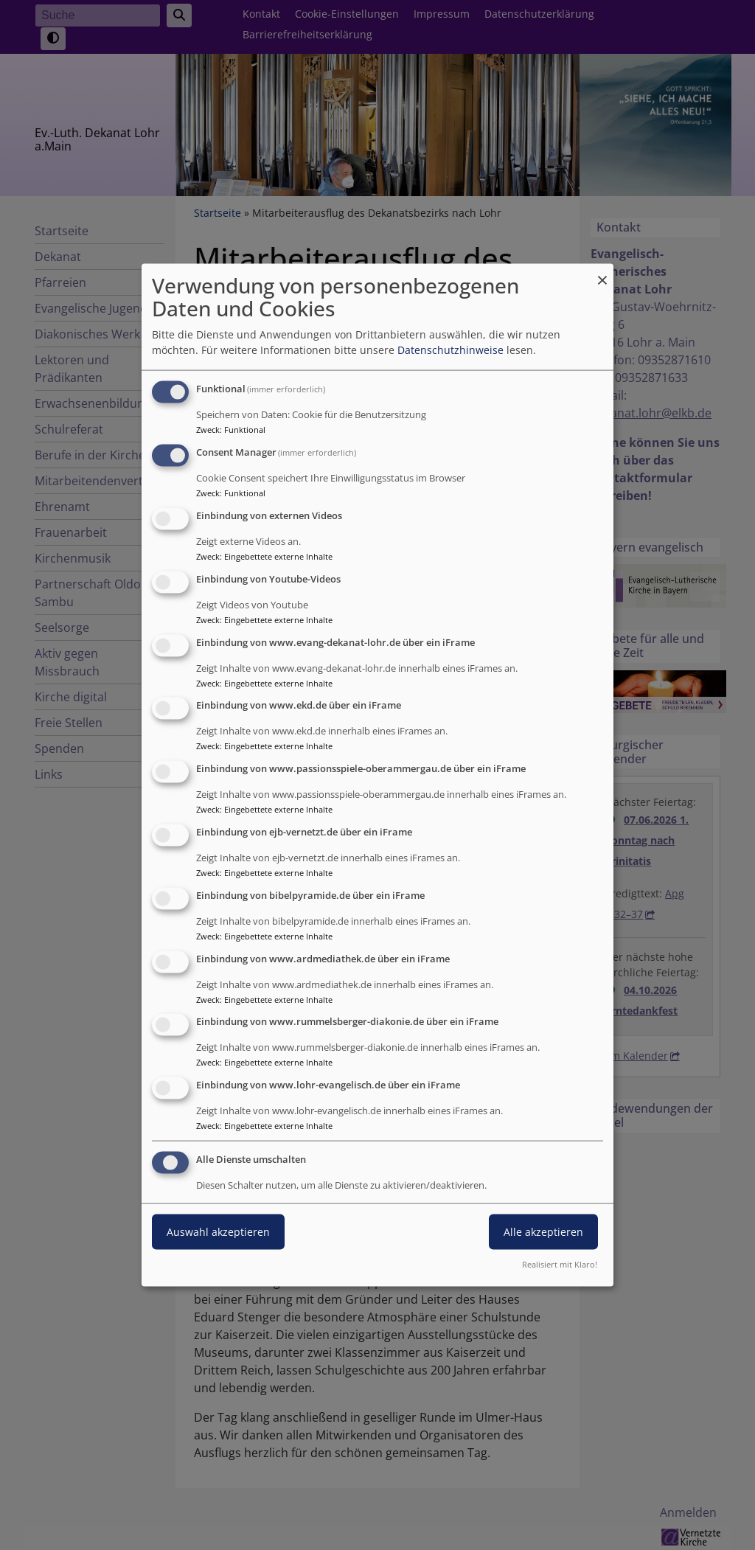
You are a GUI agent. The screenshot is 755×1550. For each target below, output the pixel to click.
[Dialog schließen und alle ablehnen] (602, 273)
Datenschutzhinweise (450, 350)
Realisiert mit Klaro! (559, 1263)
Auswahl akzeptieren (218, 1232)
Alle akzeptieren (543, 1232)
